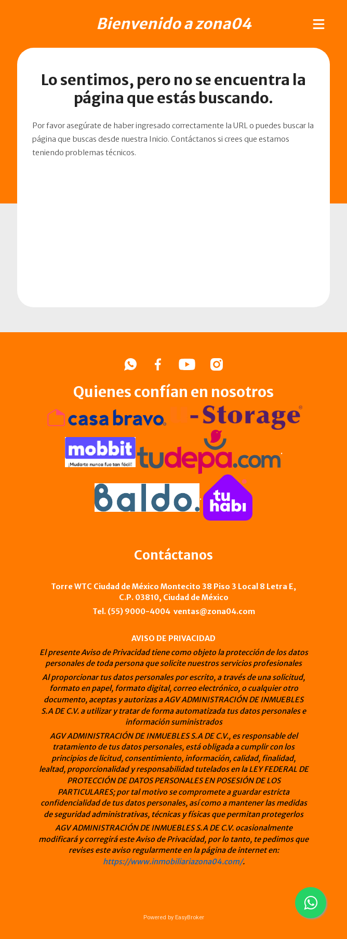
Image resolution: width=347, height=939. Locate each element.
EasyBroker (189, 917)
